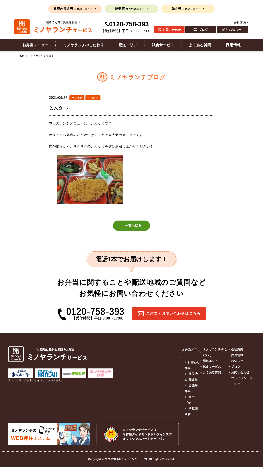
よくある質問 (200, 45)
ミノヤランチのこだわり (83, 45)
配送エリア (128, 45)
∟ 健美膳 (191, 374)
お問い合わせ (171, 29)
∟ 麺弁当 (191, 379)
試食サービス (163, 45)
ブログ (203, 29)
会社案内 (240, 22)
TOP (21, 56)
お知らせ (235, 29)
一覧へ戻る (133, 225)
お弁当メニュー (35, 45)
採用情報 (233, 45)
